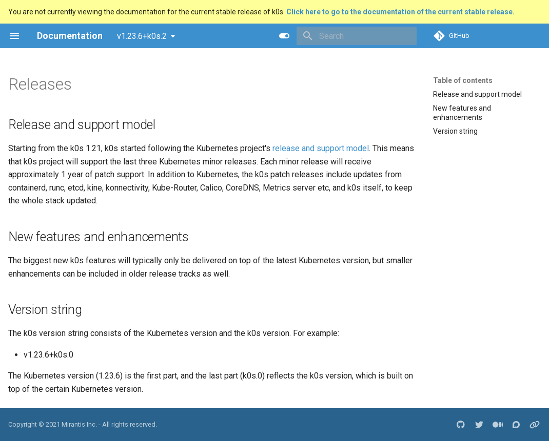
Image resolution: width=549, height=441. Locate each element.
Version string (455, 131)
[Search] (357, 36)
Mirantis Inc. (79, 424)
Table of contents (463, 80)
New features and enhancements (462, 112)
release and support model (320, 148)
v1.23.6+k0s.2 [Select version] (142, 36)
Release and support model (477, 94)
